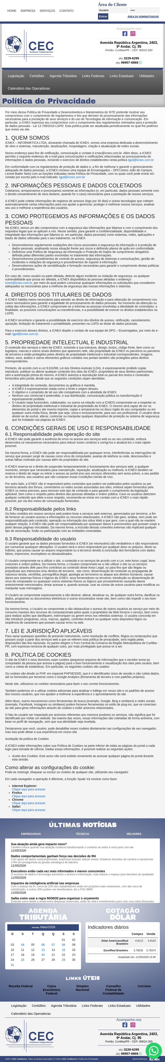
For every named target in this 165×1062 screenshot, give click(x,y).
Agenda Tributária (63, 76)
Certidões (37, 76)
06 (43, 944)
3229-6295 (129, 58)
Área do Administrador (143, 16)
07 (53, 944)
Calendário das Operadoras (29, 88)
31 (12, 965)
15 (63, 950)
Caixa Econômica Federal (51, 989)
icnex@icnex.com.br (18, 283)
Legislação (16, 76)
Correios (144, 986)
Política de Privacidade (88, 1059)
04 (22, 944)
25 (22, 959)
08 (63, 944)
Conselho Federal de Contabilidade (113, 989)
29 (63, 959)
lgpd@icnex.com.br (141, 160)
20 (43, 954)
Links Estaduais (122, 76)
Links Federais (93, 76)
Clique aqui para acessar (28, 789)
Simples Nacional (82, 988)
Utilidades (146, 76)
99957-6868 (129, 62)
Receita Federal (21, 986)
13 (43, 950)
